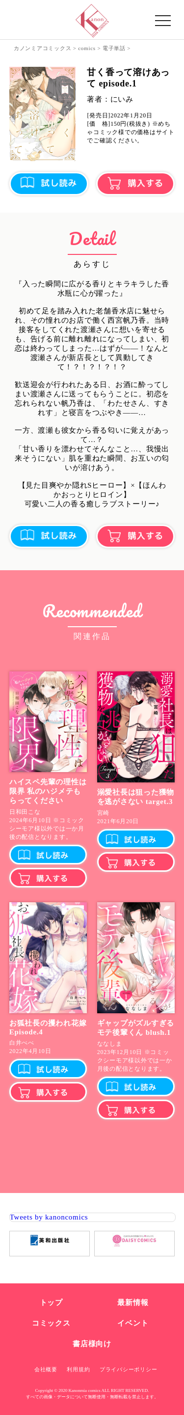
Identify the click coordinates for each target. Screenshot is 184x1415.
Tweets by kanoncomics (49, 1217)
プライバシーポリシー (129, 1369)
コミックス (51, 1323)
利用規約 (78, 1369)
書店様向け (92, 1344)
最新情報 (132, 1302)
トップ (51, 1302)
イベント (132, 1323)
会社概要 (45, 1369)
